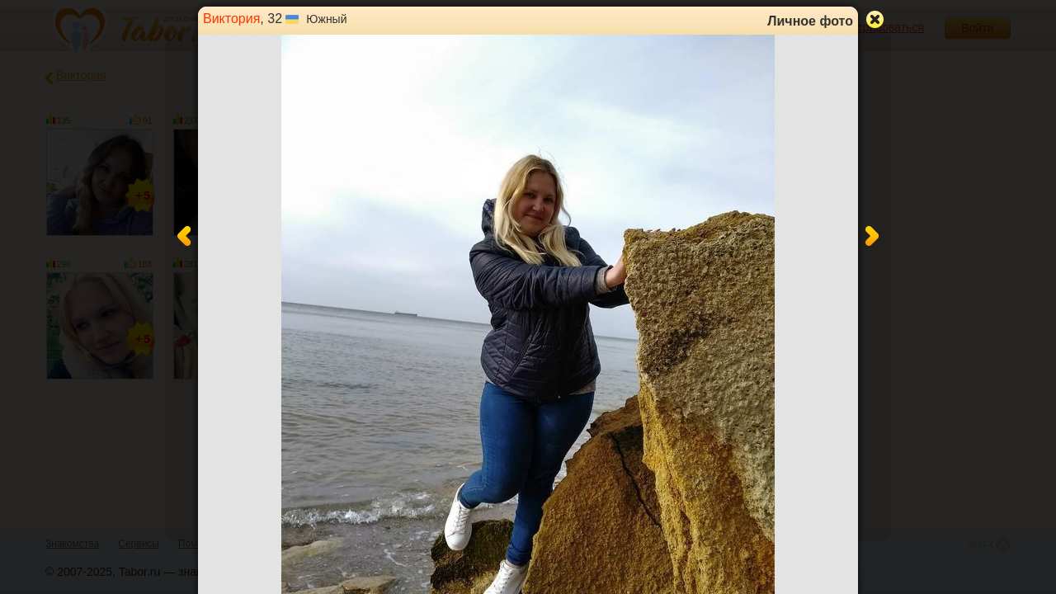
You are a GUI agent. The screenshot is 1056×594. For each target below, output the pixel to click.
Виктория (231, 19)
